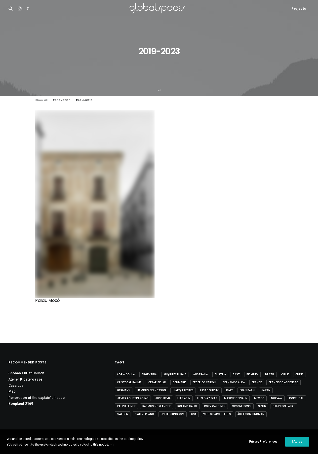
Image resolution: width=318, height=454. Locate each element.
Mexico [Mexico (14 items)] (259, 398)
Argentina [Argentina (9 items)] (149, 374)
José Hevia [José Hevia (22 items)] (163, 398)
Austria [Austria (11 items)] (220, 374)
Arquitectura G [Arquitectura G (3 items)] (175, 374)
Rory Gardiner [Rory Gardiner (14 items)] (215, 406)
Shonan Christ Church (26, 373)
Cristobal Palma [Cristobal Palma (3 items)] (129, 382)
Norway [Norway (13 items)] (276, 398)
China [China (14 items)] (299, 374)
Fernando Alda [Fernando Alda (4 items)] (234, 382)
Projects (299, 8)
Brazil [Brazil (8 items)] (270, 374)
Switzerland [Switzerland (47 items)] (144, 414)
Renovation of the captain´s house (36, 398)
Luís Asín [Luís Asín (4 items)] (183, 398)
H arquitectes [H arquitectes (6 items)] (183, 390)
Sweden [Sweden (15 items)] (122, 414)
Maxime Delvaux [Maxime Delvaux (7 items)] (235, 398)
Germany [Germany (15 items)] (123, 390)
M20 (11, 391)
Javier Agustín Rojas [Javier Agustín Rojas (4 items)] (133, 398)
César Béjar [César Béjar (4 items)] (157, 382)
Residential (84, 100)
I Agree (297, 444)
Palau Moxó (47, 300)
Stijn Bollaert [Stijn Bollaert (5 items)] (284, 406)
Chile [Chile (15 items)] (285, 374)
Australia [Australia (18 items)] (200, 374)
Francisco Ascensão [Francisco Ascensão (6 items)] (283, 382)
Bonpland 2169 (20, 404)
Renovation (62, 100)
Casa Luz (16, 386)
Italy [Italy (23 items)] (229, 390)
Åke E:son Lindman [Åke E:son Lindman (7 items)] (251, 414)
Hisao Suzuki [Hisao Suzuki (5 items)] (209, 390)
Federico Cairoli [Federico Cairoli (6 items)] (204, 382)
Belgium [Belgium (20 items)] (252, 374)
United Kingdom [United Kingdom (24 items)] (172, 414)
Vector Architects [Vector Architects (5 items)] (217, 414)
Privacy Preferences (263, 444)
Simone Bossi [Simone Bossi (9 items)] (241, 406)
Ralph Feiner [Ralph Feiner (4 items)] (126, 406)
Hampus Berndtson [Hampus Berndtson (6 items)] (151, 390)
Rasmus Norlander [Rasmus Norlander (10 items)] (156, 406)
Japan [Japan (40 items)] (265, 390)
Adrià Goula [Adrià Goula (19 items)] (126, 374)
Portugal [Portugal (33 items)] (296, 398)
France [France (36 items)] (257, 382)
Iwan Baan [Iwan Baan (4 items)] (247, 390)
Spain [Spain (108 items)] (262, 406)
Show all (41, 100)
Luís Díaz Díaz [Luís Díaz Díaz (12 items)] (207, 398)
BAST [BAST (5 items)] (236, 374)
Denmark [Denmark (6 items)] (179, 382)
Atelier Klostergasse (25, 379)
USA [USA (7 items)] (194, 414)
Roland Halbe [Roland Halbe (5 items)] (187, 406)
